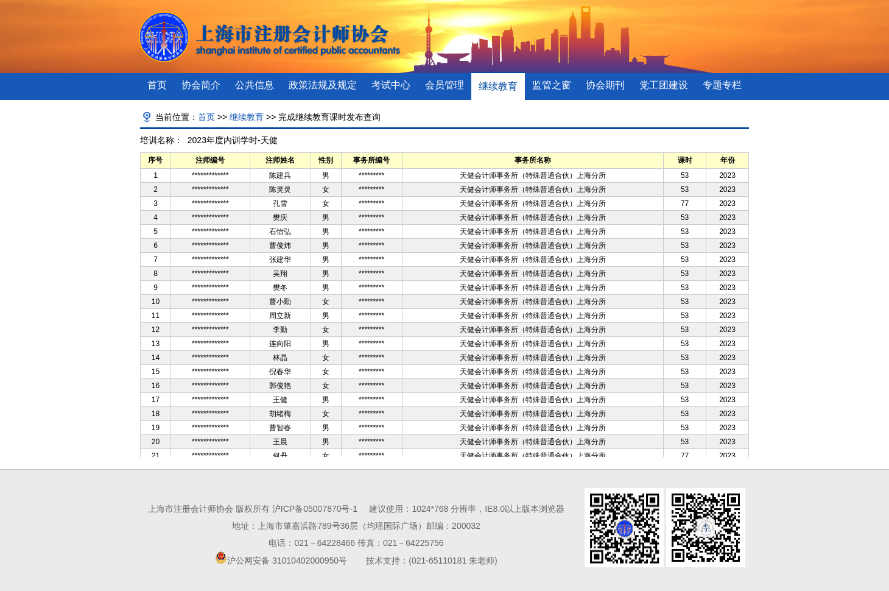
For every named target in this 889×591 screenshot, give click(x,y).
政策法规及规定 (323, 85)
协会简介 (200, 85)
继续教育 (498, 86)
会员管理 (444, 85)
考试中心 (390, 85)
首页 (157, 85)
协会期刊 (605, 85)
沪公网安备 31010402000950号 (287, 560)
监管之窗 (551, 85)
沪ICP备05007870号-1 (314, 509)
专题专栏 (722, 85)
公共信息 (254, 85)
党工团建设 (663, 85)
